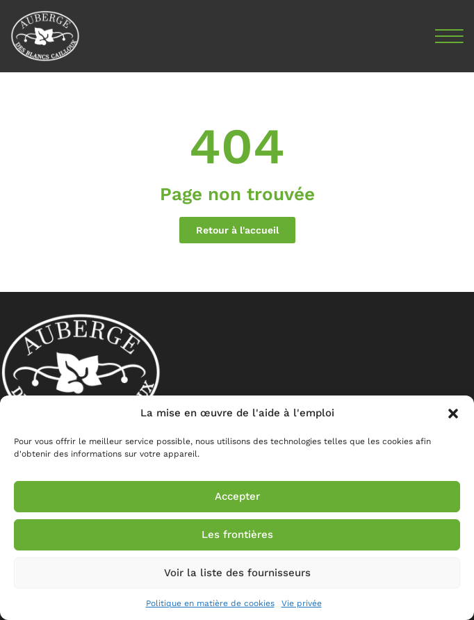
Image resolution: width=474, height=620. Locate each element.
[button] (453, 414)
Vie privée (301, 603)
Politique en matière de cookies (210, 603)
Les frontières (237, 534)
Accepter (237, 496)
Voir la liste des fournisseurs (237, 572)
